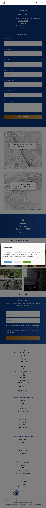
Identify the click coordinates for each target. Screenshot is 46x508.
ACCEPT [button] (27, 261)
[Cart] (39, 2)
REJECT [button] (17, 261)
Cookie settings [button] (8, 261)
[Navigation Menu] (42, 2)
